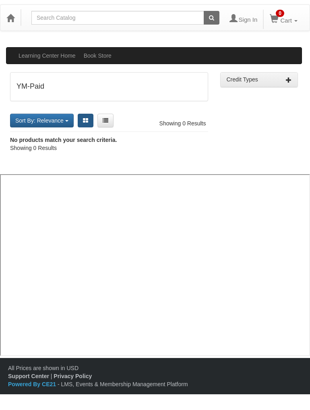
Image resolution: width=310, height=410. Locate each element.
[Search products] (211, 18)
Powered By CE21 (33, 384)
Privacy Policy (73, 376)
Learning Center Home (47, 55)
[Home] (10, 18)
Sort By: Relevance (41, 120)
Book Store (98, 55)
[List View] (105, 120)
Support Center (28, 376)
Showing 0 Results (182, 123)
